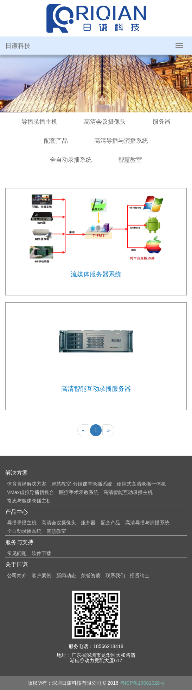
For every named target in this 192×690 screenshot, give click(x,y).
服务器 (162, 121)
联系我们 (115, 575)
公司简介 (17, 575)
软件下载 (41, 553)
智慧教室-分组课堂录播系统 (81, 484)
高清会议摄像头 (105, 121)
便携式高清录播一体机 (141, 484)
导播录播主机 (39, 121)
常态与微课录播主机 (29, 501)
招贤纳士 (139, 575)
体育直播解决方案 (26, 484)
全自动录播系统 (71, 159)
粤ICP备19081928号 (142, 683)
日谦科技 (18, 45)
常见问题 (17, 553)
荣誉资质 (91, 575)
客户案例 (41, 575)
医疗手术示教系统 (78, 492)
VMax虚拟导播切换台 (30, 492)
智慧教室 (130, 159)
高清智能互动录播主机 (128, 492)
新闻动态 (66, 575)
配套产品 (56, 140)
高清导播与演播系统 (121, 140)
